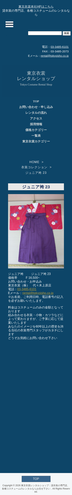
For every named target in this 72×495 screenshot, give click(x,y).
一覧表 (36, 135)
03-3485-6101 (59, 46)
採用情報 (36, 124)
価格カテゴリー (36, 130)
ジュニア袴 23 (35, 172)
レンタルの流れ (36, 112)
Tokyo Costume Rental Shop (36, 84)
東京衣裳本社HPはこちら (35, 6)
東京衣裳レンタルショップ (36, 76)
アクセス (36, 118)
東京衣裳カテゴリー (36, 141)
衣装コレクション (34, 167)
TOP (36, 101)
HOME (34, 162)
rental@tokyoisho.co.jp (55, 55)
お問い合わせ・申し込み (36, 107)
